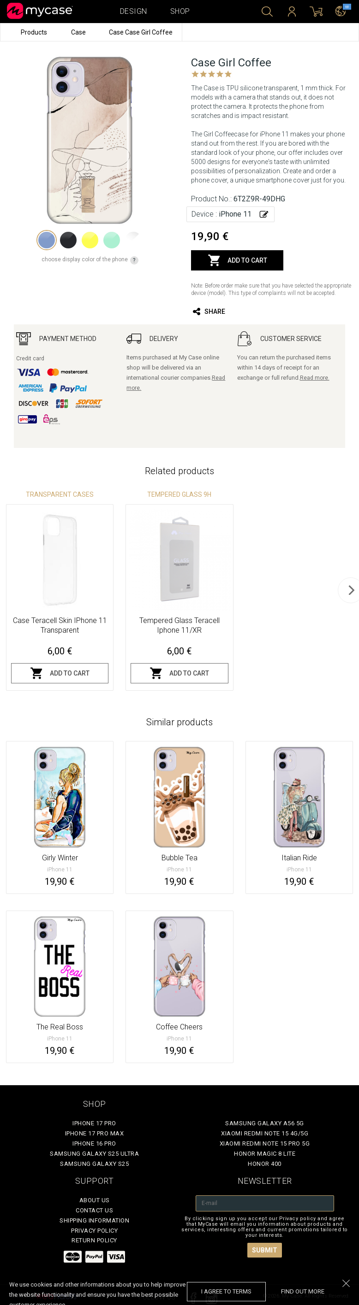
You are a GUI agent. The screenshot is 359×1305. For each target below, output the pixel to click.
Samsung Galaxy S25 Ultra (94, 1153)
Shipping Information (94, 1220)
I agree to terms (226, 1291)
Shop (180, 11)
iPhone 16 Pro (94, 1143)
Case (79, 32)
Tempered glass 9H (179, 494)
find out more (302, 1291)
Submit (264, 1250)
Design (133, 11)
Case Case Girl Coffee (141, 32)
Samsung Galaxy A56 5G (264, 1123)
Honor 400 (264, 1163)
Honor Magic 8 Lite (264, 1153)
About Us (94, 1200)
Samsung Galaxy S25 (94, 1163)
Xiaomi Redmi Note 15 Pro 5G (265, 1143)
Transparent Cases (60, 494)
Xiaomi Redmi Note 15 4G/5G (264, 1133)
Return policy (94, 1240)
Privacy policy (94, 1230)
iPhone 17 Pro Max (94, 1133)
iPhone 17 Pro (94, 1123)
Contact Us (94, 1210)
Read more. (314, 378)
